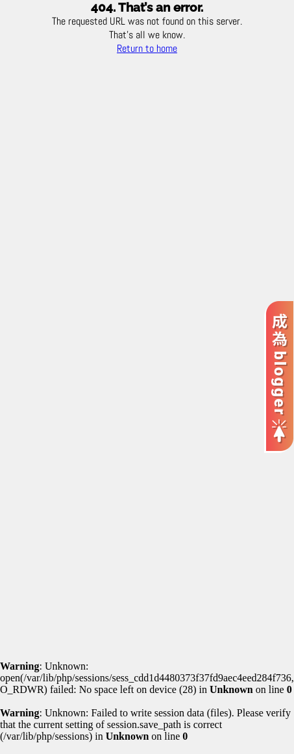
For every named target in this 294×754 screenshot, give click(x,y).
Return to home (147, 48)
